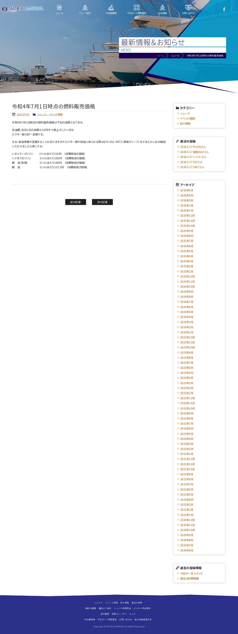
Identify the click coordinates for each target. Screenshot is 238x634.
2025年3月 (187, 261)
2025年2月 (187, 266)
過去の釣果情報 (189, 578)
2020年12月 (187, 520)
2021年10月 (187, 469)
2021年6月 (187, 489)
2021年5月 (187, 494)
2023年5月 (187, 372)
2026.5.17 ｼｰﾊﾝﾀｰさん (193, 157)
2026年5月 (187, 190)
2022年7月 (187, 423)
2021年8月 (187, 479)
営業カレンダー (119, 614)
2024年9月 (187, 291)
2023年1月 (187, 393)
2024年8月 (187, 296)
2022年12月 (187, 398)
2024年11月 (187, 281)
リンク (132, 614)
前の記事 (75, 202)
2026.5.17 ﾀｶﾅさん (191, 162)
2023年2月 (187, 388)
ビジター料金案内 (142, 608)
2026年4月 (187, 195)
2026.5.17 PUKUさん (193, 146)
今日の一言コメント (191, 573)
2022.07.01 (23, 114)
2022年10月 (187, 408)
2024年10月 (187, 286)
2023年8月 (187, 357)
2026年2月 (187, 205)
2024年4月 (187, 317)
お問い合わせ (188, 13)
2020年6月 (187, 550)
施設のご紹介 (105, 608)
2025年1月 (187, 271)
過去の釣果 (136, 602)
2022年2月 (187, 448)
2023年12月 (187, 337)
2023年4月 (187, 377)
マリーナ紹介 (85, 13)
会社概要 (105, 614)
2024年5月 (187, 312)
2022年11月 (187, 403)
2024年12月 (187, 276)
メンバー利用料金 (122, 608)
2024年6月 (187, 307)
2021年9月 (187, 474)
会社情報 (162, 13)
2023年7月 (187, 362)
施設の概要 (91, 608)
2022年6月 (187, 428)
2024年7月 (187, 301)
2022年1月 (187, 453)
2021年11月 (187, 464)
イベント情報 (56, 114)
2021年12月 (187, 459)
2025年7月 (187, 240)
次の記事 (102, 202)
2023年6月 (187, 367)
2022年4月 (187, 438)
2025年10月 (187, 225)
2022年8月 (187, 418)
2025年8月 (187, 235)
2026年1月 (187, 210)
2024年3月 (187, 322)
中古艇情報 (111, 13)
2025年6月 (187, 246)
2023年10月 (187, 347)
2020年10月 (187, 530)
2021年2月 (187, 509)
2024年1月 (187, 332)
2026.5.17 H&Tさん (192, 167)
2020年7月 (187, 545)
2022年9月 (187, 413)
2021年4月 (187, 499)
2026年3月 (187, 200)
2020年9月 (187, 535)
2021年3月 (187, 504)
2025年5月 (187, 251)
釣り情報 (185, 123)
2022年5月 (187, 433)
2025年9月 (187, 230)
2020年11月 (187, 525)
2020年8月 (187, 540)
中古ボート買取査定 (136, 13)
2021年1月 (187, 514)
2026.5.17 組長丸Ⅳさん (194, 152)
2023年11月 (187, 342)
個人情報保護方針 (143, 619)
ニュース (59, 13)
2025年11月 (187, 220)
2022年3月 (187, 443)
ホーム (160, 55)
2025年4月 (187, 256)
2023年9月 (187, 352)
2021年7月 (187, 484)
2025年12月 (187, 215)
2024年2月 (187, 327)
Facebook (224, 9)
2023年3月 (187, 383)
